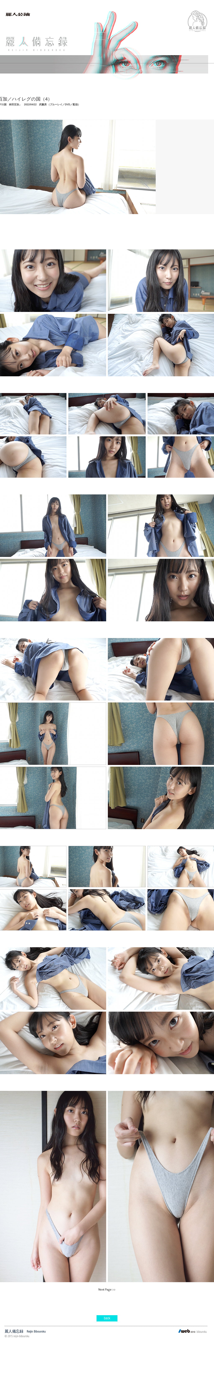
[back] (107, 1318)
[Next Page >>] (107, 1289)
